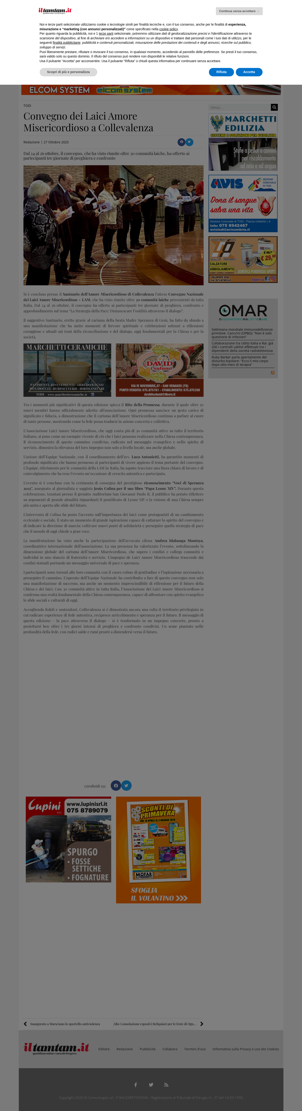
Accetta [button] (249, 72)
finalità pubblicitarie (66, 42)
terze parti (106, 33)
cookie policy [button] (168, 29)
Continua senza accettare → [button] (239, 11)
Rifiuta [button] (221, 72)
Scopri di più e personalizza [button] (68, 72)
